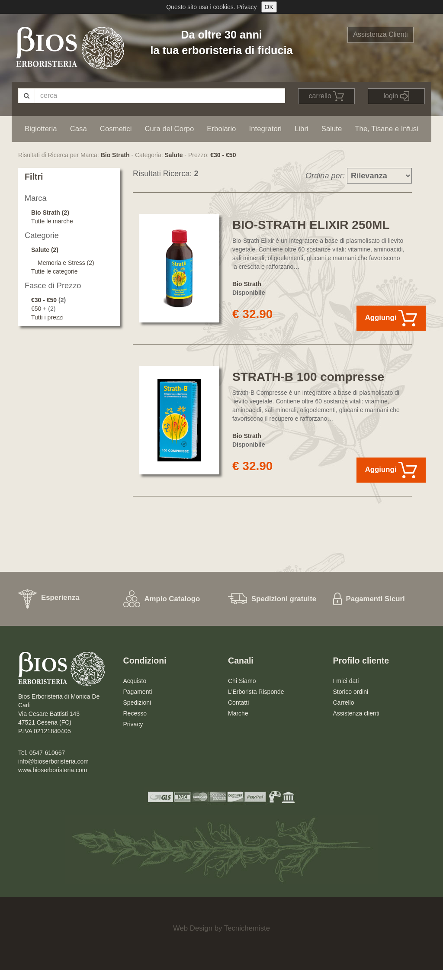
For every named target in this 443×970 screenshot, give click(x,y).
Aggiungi (391, 318)
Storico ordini (351, 691)
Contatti (238, 702)
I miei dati (346, 680)
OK (269, 6)
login (396, 96)
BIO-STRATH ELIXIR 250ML (311, 225)
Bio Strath (115, 154)
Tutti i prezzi (47, 317)
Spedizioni (137, 702)
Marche (238, 713)
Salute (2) (44, 249)
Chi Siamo (242, 680)
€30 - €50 (223, 154)
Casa (78, 129)
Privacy (247, 6)
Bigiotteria (41, 129)
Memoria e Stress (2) (66, 262)
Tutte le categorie (54, 271)
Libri (301, 129)
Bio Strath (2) (50, 212)
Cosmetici (116, 129)
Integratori (265, 129)
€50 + (39, 308)
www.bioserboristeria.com (52, 770)
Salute (331, 129)
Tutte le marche (52, 221)
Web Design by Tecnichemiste (221, 928)
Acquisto (135, 680)
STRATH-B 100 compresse (308, 376)
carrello (326, 96)
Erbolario (221, 129)
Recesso (135, 713)
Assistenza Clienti (380, 34)
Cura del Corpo (169, 129)
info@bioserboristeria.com (53, 761)
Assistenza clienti (356, 713)
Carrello (343, 702)
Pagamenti (137, 691)
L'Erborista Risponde (256, 691)
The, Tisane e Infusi (386, 129)
